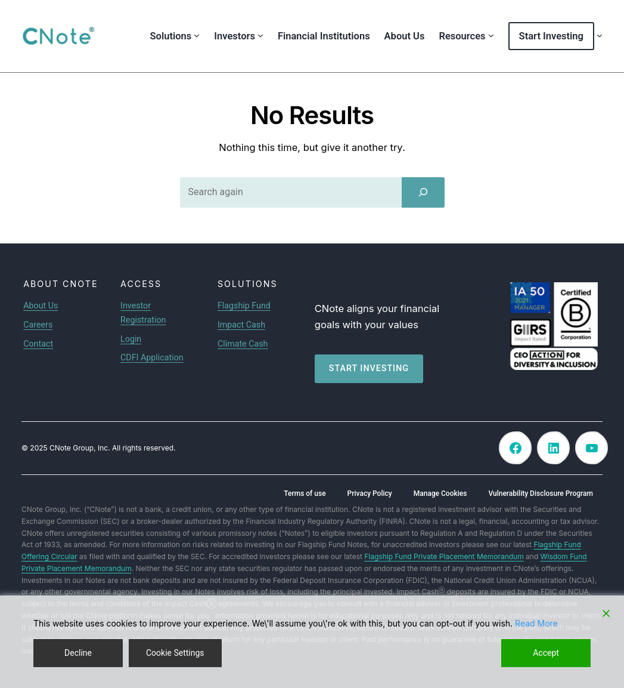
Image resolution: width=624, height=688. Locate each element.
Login (130, 339)
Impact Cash (241, 324)
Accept (546, 653)
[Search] (423, 192)
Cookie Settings (175, 653)
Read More (536, 623)
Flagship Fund (244, 305)
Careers (37, 324)
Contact (38, 343)
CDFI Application (152, 357)
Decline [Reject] (78, 653)
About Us (40, 305)
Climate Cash (243, 343)
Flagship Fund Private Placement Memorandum (443, 556)
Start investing (369, 368)
